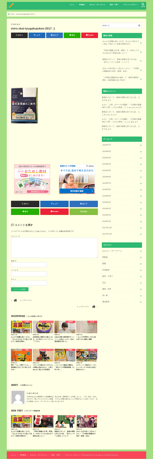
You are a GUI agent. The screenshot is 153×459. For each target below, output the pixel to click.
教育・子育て (114, 4)
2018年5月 (106, 195)
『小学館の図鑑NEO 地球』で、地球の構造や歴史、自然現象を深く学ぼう (120, 78)
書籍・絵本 (106, 287)
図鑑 (104, 262)
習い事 (105, 294)
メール (14, 270)
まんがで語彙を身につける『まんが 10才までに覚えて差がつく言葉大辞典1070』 (120, 42)
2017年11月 (107, 233)
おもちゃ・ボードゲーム (97, 4)
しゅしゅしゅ (32, 393)
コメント (15, 236)
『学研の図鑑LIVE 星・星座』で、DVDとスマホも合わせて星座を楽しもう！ (120, 51)
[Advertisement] (54, 64)
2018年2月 (106, 214)
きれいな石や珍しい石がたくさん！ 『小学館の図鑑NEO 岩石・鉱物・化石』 (120, 69)
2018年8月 (106, 176)
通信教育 (105, 300)
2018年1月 (106, 220)
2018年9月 (106, 170)
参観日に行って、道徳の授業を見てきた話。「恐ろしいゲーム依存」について (120, 60)
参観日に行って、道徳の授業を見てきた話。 (120, 97)
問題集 (105, 256)
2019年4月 (106, 163)
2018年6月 (106, 189)
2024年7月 (106, 144)
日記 (104, 281)
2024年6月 (106, 151)
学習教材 (82, 4)
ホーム (72, 4)
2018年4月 (106, 201)
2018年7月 (106, 182)
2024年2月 (106, 157)
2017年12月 (107, 226)
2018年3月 (106, 207)
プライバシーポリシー (130, 4)
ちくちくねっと (98, 455)
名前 (13, 261)
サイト (13, 279)
